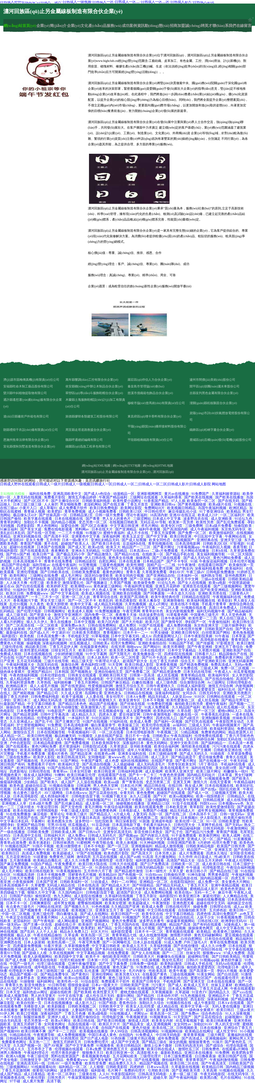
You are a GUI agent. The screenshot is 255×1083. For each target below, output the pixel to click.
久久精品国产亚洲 (125, 907)
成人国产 (68, 782)
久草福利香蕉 (171, 497)
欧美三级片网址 (209, 771)
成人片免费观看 (192, 853)
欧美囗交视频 (28, 1013)
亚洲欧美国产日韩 (119, 689)
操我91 (113, 707)
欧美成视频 (163, 750)
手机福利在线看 (233, 764)
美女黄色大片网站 (236, 882)
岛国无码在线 (48, 664)
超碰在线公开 (66, 924)
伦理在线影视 (237, 1045)
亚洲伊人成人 (58, 1017)
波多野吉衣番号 (152, 921)
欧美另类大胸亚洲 (124, 650)
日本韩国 (62, 672)
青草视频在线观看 (180, 931)
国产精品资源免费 (167, 672)
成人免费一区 (209, 882)
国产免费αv (190, 1013)
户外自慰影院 (21, 743)
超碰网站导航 (199, 956)
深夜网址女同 (48, 1038)
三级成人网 (209, 668)
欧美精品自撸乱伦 (48, 860)
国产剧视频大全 (114, 971)
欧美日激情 (246, 643)
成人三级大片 (164, 629)
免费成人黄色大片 (37, 707)
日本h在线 (220, 551)
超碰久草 (160, 1077)
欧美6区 (209, 707)
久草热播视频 (136, 604)
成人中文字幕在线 (230, 928)
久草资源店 (119, 746)
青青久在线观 (237, 757)
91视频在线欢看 (194, 607)
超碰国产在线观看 (171, 793)
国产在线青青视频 (81, 839)
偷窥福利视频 (11, 782)
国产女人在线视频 (192, 583)
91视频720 (94, 533)
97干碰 (15, 1081)
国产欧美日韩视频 (111, 1020)
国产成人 (175, 985)
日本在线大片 (102, 529)
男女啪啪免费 (71, 504)
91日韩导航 (57, 985)
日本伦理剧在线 (53, 675)
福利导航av (41, 565)
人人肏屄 (51, 504)
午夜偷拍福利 (220, 622)
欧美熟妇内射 (164, 711)
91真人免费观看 (157, 707)
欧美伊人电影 (48, 590)
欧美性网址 (19, 575)
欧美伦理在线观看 (156, 725)
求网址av (141, 1013)
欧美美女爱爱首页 (201, 689)
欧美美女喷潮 (116, 903)
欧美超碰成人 (64, 853)
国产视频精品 (192, 679)
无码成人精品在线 (61, 885)
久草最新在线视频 (185, 1067)
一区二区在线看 (112, 732)
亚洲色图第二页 (146, 818)
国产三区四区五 (25, 839)
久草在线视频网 (62, 953)
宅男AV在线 (56, 825)
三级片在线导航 (57, 661)
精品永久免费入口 (74, 931)
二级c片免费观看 (165, 551)
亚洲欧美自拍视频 (127, 593)
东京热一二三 (40, 1042)
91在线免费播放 (19, 814)
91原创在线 (104, 867)
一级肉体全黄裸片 (200, 1010)
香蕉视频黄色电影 (96, 1056)
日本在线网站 (184, 899)
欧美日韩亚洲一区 (120, 1053)
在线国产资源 (162, 761)
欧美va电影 (218, 583)
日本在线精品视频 (160, 640)
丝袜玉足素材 (222, 985)
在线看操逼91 (82, 828)
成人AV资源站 (107, 828)
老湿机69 (16, 540)
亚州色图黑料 (236, 575)
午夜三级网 (40, 939)
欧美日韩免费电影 (104, 508)
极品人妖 (24, 935)
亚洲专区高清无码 (117, 832)
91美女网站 (206, 974)
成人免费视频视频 (72, 1035)
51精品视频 (190, 732)
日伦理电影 (42, 558)
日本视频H (189, 818)
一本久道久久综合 (181, 593)
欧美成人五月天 (135, 946)
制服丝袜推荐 (35, 1017)
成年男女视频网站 (212, 810)
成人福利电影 (174, 689)
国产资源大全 (41, 615)
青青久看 (133, 572)
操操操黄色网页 (201, 928)
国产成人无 (77, 547)
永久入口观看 (141, 796)
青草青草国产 (197, 1060)
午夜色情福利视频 (24, 675)
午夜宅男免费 (90, 942)
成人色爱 (112, 761)
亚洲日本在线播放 (198, 1053)
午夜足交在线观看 (20, 917)
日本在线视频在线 (69, 518)
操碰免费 (200, 907)
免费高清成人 (222, 664)
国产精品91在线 (127, 554)
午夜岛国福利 (182, 736)
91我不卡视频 (43, 846)
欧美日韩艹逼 (44, 554)
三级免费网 (194, 526)
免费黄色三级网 (62, 857)
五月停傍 (53, 540)
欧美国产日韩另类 (231, 846)
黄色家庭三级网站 (108, 586)
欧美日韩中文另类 (188, 778)
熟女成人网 (194, 785)
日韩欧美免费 (38, 832)
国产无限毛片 (120, 654)
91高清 (147, 857)
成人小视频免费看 (102, 511)
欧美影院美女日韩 (55, 789)
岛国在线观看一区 (82, 1024)
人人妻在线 (95, 696)
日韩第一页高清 (142, 675)
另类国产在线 (28, 818)
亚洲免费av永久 (73, 625)
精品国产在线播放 (104, 704)
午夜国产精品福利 (113, 497)
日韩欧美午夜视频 (186, 800)
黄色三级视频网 (111, 988)
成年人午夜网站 (140, 750)
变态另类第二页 (158, 782)
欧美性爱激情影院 (220, 807)
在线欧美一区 (153, 554)
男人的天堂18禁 (228, 1024)
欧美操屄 (85, 924)
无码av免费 (243, 664)
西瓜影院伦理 (24, 729)
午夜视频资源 (137, 1017)
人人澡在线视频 (89, 782)
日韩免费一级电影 (144, 964)
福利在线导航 (202, 768)
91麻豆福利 (9, 529)
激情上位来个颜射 (158, 1045)
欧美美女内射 (163, 1020)
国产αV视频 (136, 910)
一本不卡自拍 (11, 1017)
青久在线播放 (61, 622)
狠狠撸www (212, 953)
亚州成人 (101, 924)
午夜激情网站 (238, 828)
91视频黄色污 (34, 850)
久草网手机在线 (210, 825)
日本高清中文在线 (27, 835)
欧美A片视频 (145, 928)
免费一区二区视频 (235, 668)
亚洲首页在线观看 (197, 586)
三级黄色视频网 (112, 565)
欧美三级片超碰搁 (68, 558)
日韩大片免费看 (22, 878)
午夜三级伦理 (38, 1056)
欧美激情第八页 (94, 707)
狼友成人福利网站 (38, 775)
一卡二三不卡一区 (45, 597)
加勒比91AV (203, 1024)
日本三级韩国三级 (50, 971)
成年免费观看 (169, 1038)
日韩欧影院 (73, 679)
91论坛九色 (244, 518)
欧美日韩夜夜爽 (219, 1020)
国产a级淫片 (190, 718)
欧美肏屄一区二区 (201, 501)
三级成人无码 (199, 725)
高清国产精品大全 (181, 860)
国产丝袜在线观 (133, 704)
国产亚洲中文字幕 (55, 818)
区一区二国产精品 (217, 839)
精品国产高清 (180, 924)
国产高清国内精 (176, 529)
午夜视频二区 (168, 732)
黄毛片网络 (93, 807)
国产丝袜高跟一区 (53, 515)
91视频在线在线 (179, 1003)
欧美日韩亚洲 (181, 536)
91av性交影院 (110, 1077)
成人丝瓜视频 (168, 675)
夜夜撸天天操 (126, 615)
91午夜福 (222, 636)
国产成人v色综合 (97, 494)
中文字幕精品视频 (91, 953)
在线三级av (9, 508)
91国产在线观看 (152, 625)
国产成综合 (215, 1045)
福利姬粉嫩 (63, 682)
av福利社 (180, 725)
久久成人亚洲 (72, 693)
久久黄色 (31, 899)
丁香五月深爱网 (163, 533)
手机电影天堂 (79, 636)
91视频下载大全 (115, 796)
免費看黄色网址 (14, 1042)
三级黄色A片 (239, 593)
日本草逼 (239, 636)
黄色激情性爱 (103, 860)
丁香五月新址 (147, 896)
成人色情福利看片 (55, 796)
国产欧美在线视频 (198, 497)
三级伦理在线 (13, 647)
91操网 (131, 878)
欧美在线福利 (24, 810)
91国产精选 (108, 1003)
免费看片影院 (55, 497)
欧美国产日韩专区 (146, 981)
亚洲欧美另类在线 (212, 593)
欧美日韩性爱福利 (122, 739)
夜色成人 (31, 949)
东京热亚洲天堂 (206, 625)
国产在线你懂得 (186, 946)
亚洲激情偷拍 (174, 600)
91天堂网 (115, 664)
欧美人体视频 (127, 842)
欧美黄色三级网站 (228, 931)
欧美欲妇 (225, 600)
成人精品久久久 (106, 668)
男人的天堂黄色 (52, 839)
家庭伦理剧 (212, 896)
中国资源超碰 (240, 583)
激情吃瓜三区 (189, 1049)
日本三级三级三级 (27, 504)
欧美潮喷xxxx (81, 586)
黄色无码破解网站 (208, 935)
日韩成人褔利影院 (191, 686)
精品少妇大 (141, 899)
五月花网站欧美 (125, 1056)
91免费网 (222, 1053)
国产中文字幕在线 (65, 593)
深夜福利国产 (51, 1013)
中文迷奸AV (61, 632)
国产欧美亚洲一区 (24, 867)
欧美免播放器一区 (147, 654)
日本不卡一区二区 (149, 931)
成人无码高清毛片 (151, 764)
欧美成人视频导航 (14, 996)
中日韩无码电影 (169, 1035)
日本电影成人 (130, 810)
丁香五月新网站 (87, 682)
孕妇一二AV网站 (124, 882)
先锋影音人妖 (35, 1006)
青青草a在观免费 (13, 842)
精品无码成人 (159, 696)
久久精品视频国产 (14, 597)
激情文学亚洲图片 (68, 615)
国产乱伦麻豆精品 (69, 803)
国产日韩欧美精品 (226, 956)
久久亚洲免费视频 (153, 878)
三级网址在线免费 (44, 575)
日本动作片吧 (168, 996)
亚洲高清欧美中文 (67, 494)
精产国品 (105, 928)
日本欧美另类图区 (86, 632)
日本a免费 (93, 1049)
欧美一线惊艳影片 (210, 796)
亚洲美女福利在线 (132, 753)
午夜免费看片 (66, 864)
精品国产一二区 (200, 850)
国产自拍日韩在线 (208, 949)
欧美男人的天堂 (14, 568)
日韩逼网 (84, 785)
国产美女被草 (101, 1060)
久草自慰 (184, 711)
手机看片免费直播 (31, 753)
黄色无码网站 (157, 743)
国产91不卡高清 (155, 657)
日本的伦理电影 (50, 878)
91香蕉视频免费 (230, 917)
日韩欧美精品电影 (200, 846)
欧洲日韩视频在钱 (31, 768)
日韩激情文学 (31, 1060)
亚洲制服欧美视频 (216, 718)
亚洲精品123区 (159, 803)
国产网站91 (152, 647)
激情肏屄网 (36, 618)
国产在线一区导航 (42, 533)
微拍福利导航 (173, 1060)
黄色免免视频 (243, 632)
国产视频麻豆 (97, 583)
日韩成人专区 (157, 668)
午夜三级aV (195, 572)
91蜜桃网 (84, 842)
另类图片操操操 (57, 1010)
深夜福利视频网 (55, 643)
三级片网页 (216, 1035)
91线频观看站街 (44, 1067)
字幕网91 (38, 821)
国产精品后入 (101, 814)
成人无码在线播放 (16, 739)
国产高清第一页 (202, 971)
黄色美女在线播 (121, 558)
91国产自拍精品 (115, 551)
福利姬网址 (46, 981)
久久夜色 (37, 604)
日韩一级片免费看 (110, 515)
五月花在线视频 (105, 857)
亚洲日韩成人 (59, 607)
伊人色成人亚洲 (104, 590)
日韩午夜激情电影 (157, 714)
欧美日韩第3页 (132, 668)
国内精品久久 (220, 992)
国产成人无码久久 (194, 753)
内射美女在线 (146, 889)
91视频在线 (243, 504)
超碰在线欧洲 (61, 992)
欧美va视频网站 (182, 796)
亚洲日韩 (169, 729)
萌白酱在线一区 (186, 714)
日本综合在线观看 (219, 939)
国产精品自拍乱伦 (180, 917)
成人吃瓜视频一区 (231, 707)
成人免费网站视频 (158, 892)
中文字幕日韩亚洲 (124, 526)
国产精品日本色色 (72, 704)
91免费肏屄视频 (160, 704)
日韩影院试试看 (95, 746)
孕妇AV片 (176, 572)
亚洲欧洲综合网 (50, 978)
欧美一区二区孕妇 (62, 1074)
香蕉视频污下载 (26, 600)
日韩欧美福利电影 (96, 501)
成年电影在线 (45, 967)
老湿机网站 (92, 504)
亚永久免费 (35, 540)
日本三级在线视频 (106, 917)
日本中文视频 (85, 622)
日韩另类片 (56, 1077)
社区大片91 (100, 931)
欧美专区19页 (172, 526)
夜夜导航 (240, 547)
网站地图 (219, 484)
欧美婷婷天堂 (58, 586)
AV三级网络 (54, 793)
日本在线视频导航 (51, 732)
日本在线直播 (130, 561)
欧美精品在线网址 (199, 1031)
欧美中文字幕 (81, 604)
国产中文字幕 (157, 536)
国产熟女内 (184, 568)
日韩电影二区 (174, 850)
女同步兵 (190, 693)
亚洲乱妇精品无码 (105, 540)
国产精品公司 (48, 693)
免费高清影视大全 (120, 939)
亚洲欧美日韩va (163, 504)
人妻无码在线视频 (27, 497)
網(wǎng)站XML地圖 (96, 465)
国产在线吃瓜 (244, 850)
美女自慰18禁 (226, 768)
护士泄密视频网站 (31, 725)
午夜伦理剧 (36, 1077)
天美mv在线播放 (133, 828)
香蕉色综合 (128, 1003)
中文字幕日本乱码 (14, 821)
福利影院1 (10, 636)
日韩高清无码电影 (153, 1074)
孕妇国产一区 (196, 622)
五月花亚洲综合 (19, 857)
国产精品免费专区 (55, 974)
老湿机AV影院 (55, 750)
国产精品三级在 (155, 1042)
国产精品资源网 (26, 714)
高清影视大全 (148, 1053)
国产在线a (209, 789)
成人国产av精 (130, 857)
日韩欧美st (160, 736)
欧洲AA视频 (15, 1056)
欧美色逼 (17, 785)
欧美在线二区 (163, 1028)
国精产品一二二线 (161, 565)
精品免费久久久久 (123, 1063)
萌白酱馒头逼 (67, 914)
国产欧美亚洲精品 (214, 590)
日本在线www (76, 793)
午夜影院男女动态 (230, 721)
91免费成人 (145, 1035)
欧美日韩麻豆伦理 (81, 775)
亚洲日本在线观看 (82, 579)
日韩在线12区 (209, 921)
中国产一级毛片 (22, 964)
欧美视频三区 (82, 910)
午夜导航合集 (103, 842)
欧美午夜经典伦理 (165, 597)
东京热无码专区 (234, 529)
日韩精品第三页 (19, 558)
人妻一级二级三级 (183, 1074)
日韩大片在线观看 (124, 864)
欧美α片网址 (61, 1020)
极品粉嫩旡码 (66, 736)
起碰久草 (153, 1010)
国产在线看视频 (147, 1060)
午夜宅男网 (131, 611)
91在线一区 (146, 939)
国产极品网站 (72, 729)
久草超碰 (182, 992)
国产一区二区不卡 (82, 600)
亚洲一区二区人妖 (76, 597)
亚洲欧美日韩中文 (20, 778)
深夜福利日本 (134, 743)
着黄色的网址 (113, 572)
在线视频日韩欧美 (124, 522)
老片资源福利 (70, 746)
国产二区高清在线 (20, 625)
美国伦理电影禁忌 (88, 689)
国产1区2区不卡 (36, 501)
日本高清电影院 (26, 796)
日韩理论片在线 (64, 939)
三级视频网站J (18, 1067)
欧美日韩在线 (84, 1020)
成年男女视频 (65, 903)
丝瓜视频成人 (80, 643)
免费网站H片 (155, 508)
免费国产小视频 (155, 810)
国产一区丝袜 (141, 579)
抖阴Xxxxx (208, 803)
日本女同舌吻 (81, 771)
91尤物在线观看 (81, 949)
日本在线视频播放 (58, 1003)
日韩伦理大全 (185, 825)
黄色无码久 (93, 729)
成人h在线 (75, 971)
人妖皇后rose (182, 696)
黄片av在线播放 (177, 494)
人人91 (104, 1074)
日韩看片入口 (206, 654)
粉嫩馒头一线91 (236, 771)
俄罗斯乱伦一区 (50, 679)
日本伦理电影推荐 (140, 732)
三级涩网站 (142, 518)
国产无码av (234, 825)
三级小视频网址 (157, 800)
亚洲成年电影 (162, 821)
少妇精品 (31, 782)
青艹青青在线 (133, 782)
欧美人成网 (232, 835)
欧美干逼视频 (73, 696)
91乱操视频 (151, 960)
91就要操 (40, 857)
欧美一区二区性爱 (125, 657)
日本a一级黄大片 (105, 985)
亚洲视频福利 (142, 846)
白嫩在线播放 (143, 682)
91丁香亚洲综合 (212, 511)
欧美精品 (234, 511)
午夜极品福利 (69, 967)
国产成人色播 (16, 960)
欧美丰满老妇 (40, 842)
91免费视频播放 (108, 611)
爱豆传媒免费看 (211, 757)
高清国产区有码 (66, 568)
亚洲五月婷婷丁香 (27, 1024)
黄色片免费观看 (125, 921)
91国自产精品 (42, 864)
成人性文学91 (227, 1031)
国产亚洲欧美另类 (186, 1070)
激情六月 (200, 782)
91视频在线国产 (18, 846)
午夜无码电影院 (213, 1074)
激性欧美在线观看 (196, 746)
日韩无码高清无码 (189, 1045)
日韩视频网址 (55, 611)
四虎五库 (238, 878)
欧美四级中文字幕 (69, 956)
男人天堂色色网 (234, 615)
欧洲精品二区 (149, 739)
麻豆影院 (7, 1003)
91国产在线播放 (29, 657)
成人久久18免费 (77, 860)
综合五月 (188, 661)
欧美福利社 (234, 568)
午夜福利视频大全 (20, 664)
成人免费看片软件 (73, 508)
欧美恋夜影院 (126, 600)
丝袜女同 (193, 953)
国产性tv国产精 (18, 554)
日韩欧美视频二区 (82, 1006)
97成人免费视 (234, 953)
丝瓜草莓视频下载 (190, 1020)
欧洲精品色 (244, 985)
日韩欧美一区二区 (185, 864)
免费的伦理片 (135, 1070)
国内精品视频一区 (214, 878)
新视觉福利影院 (113, 750)
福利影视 (98, 1070)
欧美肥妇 (55, 511)
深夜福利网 (111, 536)
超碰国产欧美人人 (75, 543)
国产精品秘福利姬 (187, 828)
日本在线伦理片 (153, 650)
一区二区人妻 (169, 607)
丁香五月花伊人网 (64, 647)
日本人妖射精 (35, 942)
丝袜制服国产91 (99, 800)
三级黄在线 (88, 1074)
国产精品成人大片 (116, 885)
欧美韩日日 (11, 853)
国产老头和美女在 (14, 939)
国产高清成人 (164, 949)
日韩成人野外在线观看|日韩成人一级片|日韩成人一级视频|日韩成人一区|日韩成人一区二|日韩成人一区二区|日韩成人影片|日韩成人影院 (105, 484)
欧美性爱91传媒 (152, 999)
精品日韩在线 (155, 785)
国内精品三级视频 (240, 1067)
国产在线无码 (229, 501)
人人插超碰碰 (124, 764)
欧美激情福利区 (222, 533)
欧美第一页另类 (181, 522)
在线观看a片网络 (235, 1049)
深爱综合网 (70, 526)
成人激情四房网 (66, 928)
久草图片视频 (209, 650)
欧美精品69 (108, 875)
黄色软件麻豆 (232, 960)
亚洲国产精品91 (40, 672)
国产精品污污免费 (200, 832)
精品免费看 (124, 867)
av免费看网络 (180, 657)
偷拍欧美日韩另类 (189, 704)
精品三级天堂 (82, 661)
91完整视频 (88, 565)
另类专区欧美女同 (182, 764)
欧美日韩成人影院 (139, 664)
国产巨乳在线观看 (199, 721)
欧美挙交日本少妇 (75, 590)
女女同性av (183, 1024)
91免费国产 (200, 494)
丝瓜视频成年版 (112, 711)
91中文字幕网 (97, 654)
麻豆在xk (7, 586)
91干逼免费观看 (184, 835)
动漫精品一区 (124, 494)
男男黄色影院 (219, 875)
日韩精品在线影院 (196, 597)
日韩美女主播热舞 (54, 800)
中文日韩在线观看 (161, 910)
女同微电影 (97, 757)
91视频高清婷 (24, 875)
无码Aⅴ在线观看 (228, 964)
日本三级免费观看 (178, 1056)
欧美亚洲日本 (190, 896)
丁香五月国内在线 (125, 924)
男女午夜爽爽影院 (117, 618)
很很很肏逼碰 (79, 985)
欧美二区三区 (58, 850)
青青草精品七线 (125, 935)
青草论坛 (57, 814)
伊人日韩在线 (96, 558)
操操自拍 (13, 707)
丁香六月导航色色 (239, 736)
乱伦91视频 (19, 604)
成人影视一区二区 (100, 803)
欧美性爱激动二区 (181, 700)
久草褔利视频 (161, 946)
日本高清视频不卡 (27, 561)
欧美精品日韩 (213, 1067)
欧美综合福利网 (167, 746)
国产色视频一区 (131, 875)
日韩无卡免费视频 (14, 668)
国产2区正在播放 (95, 526)
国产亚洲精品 (126, 529)
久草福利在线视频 (119, 896)
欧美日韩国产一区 (125, 914)
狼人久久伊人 (37, 622)
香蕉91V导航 (10, 953)
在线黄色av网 (105, 753)
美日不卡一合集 (138, 736)
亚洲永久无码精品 (86, 551)
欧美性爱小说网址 (127, 501)
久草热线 (44, 682)
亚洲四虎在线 (75, 700)
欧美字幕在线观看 (38, 518)
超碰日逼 (87, 568)
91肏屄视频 (108, 640)
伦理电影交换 (113, 1017)
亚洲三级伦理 (43, 914)
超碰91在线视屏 (22, 547)
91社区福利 (101, 718)
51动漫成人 (100, 882)
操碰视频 (33, 643)
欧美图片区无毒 (91, 939)
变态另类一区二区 (93, 522)
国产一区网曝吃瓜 (117, 942)
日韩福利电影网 (130, 771)
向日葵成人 (203, 857)
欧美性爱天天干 (106, 992)
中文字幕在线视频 (239, 949)
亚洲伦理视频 (28, 572)
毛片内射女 (137, 971)
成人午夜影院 (205, 1003)
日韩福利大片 (55, 835)
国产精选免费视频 (194, 664)
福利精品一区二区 (73, 1067)
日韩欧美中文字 (112, 1006)
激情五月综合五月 (130, 686)
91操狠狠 (27, 981)
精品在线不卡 (141, 629)
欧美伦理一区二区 (190, 821)
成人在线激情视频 (153, 935)
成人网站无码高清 (48, 700)
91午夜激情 (187, 565)
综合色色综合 (212, 1013)
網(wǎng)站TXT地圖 (126, 465)
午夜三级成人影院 (75, 810)
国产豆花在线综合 (208, 1017)
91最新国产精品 (13, 704)
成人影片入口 (86, 1003)
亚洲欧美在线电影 (43, 960)
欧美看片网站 (48, 917)
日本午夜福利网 (174, 618)
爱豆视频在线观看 (239, 935)
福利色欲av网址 (35, 992)
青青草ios (61, 771)
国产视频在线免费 (45, 668)
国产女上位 (123, 1060)
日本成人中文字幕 (167, 518)
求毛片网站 (150, 526)
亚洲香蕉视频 (167, 664)
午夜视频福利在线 (227, 597)
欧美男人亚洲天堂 (179, 771)
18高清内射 (159, 515)
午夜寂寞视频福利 (82, 1077)
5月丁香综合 (208, 764)
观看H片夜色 (58, 753)
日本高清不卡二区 (203, 814)
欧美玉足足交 (134, 536)
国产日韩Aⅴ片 (90, 832)
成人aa (238, 907)
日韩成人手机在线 (198, 964)
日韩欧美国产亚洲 (135, 985)
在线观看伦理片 (227, 978)
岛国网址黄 (93, 693)
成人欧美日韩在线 (216, 864)
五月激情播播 (21, 860)
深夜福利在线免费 (116, 899)
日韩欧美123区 (131, 511)
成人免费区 (128, 625)
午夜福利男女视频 (139, 586)
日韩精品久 (236, 796)
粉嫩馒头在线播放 (171, 956)
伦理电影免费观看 (51, 718)
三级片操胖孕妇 (234, 625)
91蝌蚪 (60, 775)
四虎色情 (204, 914)
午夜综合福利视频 (118, 807)
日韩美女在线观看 (82, 675)
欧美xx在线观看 (77, 978)
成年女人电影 (187, 640)
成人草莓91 (48, 508)
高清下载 (54, 1081)
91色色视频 (100, 907)
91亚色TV (199, 992)
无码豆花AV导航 (153, 522)
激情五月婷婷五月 (67, 1042)
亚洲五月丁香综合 (229, 647)
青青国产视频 (31, 543)
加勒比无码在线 (230, 739)
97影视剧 (237, 543)
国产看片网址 (164, 547)
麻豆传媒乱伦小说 (183, 511)
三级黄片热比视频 (141, 1038)
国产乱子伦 (44, 721)
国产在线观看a (18, 746)
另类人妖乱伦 (153, 917)
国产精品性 (146, 996)
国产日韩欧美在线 (55, 572)
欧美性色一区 (68, 981)
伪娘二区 (137, 789)
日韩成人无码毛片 (102, 835)
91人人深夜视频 (238, 1013)
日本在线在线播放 (221, 981)
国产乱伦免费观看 (231, 522)
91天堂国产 (183, 1017)
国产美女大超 (31, 529)
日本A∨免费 (136, 696)
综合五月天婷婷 (210, 860)
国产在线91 (52, 657)
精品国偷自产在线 (233, 654)
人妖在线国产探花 (109, 736)
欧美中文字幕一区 (195, 1006)
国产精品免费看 (117, 729)
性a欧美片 (222, 857)
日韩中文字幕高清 (55, 714)
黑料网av (82, 529)
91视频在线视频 (232, 1070)
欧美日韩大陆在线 (93, 864)
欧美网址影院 (132, 508)
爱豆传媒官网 (130, 714)
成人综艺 (78, 800)
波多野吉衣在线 (196, 518)
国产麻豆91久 (62, 640)
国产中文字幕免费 (113, 964)
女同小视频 (123, 928)
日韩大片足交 (132, 707)
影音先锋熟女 (35, 985)
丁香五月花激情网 (16, 1070)
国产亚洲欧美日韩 (212, 661)
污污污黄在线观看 (226, 746)
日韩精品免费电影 (99, 999)
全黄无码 (127, 793)
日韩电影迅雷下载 (86, 796)
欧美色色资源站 (233, 889)
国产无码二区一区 (79, 867)
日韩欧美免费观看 (86, 572)
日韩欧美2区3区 (216, 543)
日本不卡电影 (95, 846)
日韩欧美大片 (144, 956)
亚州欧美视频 (141, 746)
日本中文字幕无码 (125, 636)
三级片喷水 (26, 807)
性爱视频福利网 (101, 686)
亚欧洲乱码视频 (154, 924)
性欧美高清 (158, 971)
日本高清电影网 (188, 543)
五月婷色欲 (218, 910)
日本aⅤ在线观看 (146, 618)
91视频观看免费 (217, 778)
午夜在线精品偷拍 (48, 935)
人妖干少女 (206, 917)
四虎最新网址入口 (167, 636)
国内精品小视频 (64, 522)
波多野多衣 (26, 978)
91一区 (211, 821)
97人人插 (178, 501)
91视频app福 (209, 960)
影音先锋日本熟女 (149, 832)
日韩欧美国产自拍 (219, 629)
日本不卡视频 (154, 700)
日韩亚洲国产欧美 (182, 842)
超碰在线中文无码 (211, 903)
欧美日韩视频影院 (82, 711)
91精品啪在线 (21, 1035)
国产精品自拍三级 (224, 871)
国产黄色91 (80, 974)
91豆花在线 (146, 679)
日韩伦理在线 (40, 771)
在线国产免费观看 (113, 768)
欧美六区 (152, 622)
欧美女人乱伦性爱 (140, 1006)
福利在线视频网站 (135, 761)
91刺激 (144, 821)
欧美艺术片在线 (149, 689)
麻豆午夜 (225, 892)
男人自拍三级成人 (234, 618)
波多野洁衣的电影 (74, 1070)
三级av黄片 (245, 1010)
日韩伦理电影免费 (113, 579)
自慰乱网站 (108, 561)
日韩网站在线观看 (221, 696)
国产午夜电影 (44, 921)
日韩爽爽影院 (41, 903)
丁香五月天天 (198, 885)
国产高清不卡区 (57, 536)
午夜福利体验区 (53, 949)
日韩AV (53, 1063)
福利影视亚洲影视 (117, 818)
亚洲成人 (194, 839)
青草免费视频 (75, 511)
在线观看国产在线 (112, 775)
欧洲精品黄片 (17, 686)
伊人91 (5, 988)
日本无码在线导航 (198, 672)
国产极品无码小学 (71, 554)
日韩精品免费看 (131, 640)
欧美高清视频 (31, 750)
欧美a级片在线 (220, 504)
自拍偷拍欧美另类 (192, 910)
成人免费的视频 (179, 625)
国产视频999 (10, 1031)
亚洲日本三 (22, 700)
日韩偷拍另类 (175, 875)
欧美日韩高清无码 (71, 757)
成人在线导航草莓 (241, 800)
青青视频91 (112, 632)
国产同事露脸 (154, 593)
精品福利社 (244, 939)
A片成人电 (122, 814)
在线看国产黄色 (155, 974)
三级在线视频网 (183, 974)
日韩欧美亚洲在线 (228, 750)
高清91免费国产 (225, 914)
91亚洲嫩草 (175, 867)
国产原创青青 (40, 568)
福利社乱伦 (227, 689)
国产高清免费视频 (79, 778)
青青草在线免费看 (58, 561)
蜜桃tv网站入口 (230, 711)
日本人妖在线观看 (147, 942)
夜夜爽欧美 (60, 551)
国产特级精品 (143, 885)
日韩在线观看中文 (86, 607)
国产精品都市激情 (129, 871)
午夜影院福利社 (124, 1074)
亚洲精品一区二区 (154, 882)
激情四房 (84, 857)
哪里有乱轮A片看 (85, 1028)
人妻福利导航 (82, 1010)
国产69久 (31, 800)
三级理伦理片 (151, 1056)
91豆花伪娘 (101, 825)
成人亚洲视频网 (159, 1024)
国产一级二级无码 (116, 850)
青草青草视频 (194, 1035)
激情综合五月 (24, 732)
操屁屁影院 (56, 579)
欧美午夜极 (178, 971)
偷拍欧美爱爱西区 (201, 967)
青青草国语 (240, 640)
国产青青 (93, 518)
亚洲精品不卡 (219, 996)
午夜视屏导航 (44, 1035)
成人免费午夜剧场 (170, 967)
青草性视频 (46, 999)
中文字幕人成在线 (20, 999)
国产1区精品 (54, 1060)
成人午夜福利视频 (204, 529)
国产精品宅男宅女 (236, 700)
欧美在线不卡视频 (185, 604)
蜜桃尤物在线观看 (135, 992)
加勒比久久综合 (152, 1003)
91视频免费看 (58, 1028)
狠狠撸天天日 (93, 1053)
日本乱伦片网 (132, 785)
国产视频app (129, 835)
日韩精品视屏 (214, 800)
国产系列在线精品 (110, 949)
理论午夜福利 (137, 515)
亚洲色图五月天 (116, 1049)
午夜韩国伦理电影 (133, 590)
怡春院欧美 (243, 526)
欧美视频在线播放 (94, 1031)
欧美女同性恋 (160, 540)
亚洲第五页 (223, 850)
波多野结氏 (124, 889)
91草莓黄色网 (177, 615)
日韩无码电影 (214, 828)
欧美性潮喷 (136, 565)
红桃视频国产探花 (152, 988)
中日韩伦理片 (155, 511)
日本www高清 (158, 1067)
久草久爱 (176, 871)
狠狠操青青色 (200, 1042)
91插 (194, 561)
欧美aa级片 (135, 1010)
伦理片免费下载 (225, 842)
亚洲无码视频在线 (27, 536)
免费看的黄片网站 (229, 657)
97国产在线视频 (89, 853)
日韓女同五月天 (64, 650)
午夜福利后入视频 (216, 547)
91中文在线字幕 (71, 996)
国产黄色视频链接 (192, 504)
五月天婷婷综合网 (200, 739)
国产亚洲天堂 (194, 981)
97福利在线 (119, 721)
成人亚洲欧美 (222, 518)
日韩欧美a (101, 643)
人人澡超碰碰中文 (75, 917)
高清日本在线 (173, 739)
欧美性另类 (205, 522)
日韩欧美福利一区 (74, 882)
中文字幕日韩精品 (180, 914)
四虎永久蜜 (108, 714)
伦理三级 (37, 583)
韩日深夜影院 (126, 821)
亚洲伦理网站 (103, 974)
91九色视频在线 (193, 996)
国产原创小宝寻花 (83, 750)
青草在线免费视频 (224, 942)
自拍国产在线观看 (115, 1028)
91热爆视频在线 (33, 1028)
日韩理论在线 (221, 907)
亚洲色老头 (113, 693)
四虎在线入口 (167, 718)
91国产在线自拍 (60, 768)
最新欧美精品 (171, 1053)
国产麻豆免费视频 (14, 864)
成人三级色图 (167, 682)
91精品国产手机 (182, 643)
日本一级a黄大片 (75, 540)
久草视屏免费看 (155, 572)
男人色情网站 (48, 526)
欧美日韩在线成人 (161, 1049)
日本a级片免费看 (219, 526)
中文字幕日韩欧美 (42, 704)
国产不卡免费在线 (184, 668)
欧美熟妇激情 (171, 964)
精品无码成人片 (132, 778)
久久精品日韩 (138, 757)
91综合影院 (90, 981)
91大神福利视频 (153, 842)
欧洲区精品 (238, 508)
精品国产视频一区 (24, 974)
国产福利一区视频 (168, 721)
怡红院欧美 (104, 821)
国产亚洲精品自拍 (161, 575)
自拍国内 (126, 1035)
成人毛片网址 (72, 575)
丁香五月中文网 (186, 579)
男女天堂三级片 (53, 600)
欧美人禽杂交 (150, 600)
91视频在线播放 (62, 785)
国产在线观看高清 (34, 551)
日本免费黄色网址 (31, 711)
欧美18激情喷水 (69, 846)
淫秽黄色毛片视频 (82, 875)
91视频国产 (131, 917)
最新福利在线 (17, 632)
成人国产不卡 (58, 618)
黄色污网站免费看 (227, 558)
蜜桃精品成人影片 (204, 889)
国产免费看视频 (77, 743)
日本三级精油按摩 (163, 753)
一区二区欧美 (48, 625)
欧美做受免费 (145, 583)
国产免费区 (145, 718)
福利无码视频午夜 (211, 611)
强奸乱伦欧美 (230, 789)
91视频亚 (86, 736)
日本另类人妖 (166, 853)
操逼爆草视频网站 (181, 921)
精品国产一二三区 (136, 547)
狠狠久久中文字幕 (42, 892)
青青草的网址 (11, 522)
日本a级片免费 (41, 803)
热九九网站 (63, 896)
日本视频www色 (231, 803)
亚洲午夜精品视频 (225, 885)
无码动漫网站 (114, 607)
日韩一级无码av (232, 814)
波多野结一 (84, 821)
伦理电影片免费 (21, 971)
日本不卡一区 (17, 903)
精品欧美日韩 (36, 647)
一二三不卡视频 (71, 533)
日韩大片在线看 (70, 999)
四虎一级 (20, 928)
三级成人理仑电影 (85, 850)
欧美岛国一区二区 (95, 935)
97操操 (130, 988)
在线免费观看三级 (76, 668)
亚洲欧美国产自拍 (237, 650)
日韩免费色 (211, 1049)
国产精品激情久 (100, 554)
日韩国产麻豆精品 (115, 682)
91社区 (199, 696)
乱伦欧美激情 (61, 689)
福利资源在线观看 (150, 860)
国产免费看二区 (138, 672)
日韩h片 (192, 960)
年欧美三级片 (77, 814)
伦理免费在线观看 (209, 736)
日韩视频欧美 (187, 1028)
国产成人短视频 (134, 540)
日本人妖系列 (98, 657)
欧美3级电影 (203, 657)
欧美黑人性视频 (26, 828)
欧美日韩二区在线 (185, 1063)
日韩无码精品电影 (150, 867)
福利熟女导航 (212, 575)
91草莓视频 (100, 636)
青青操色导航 (159, 828)
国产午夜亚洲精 (200, 647)
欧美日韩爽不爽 (34, 1031)
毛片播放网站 (166, 857)
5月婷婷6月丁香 (110, 839)
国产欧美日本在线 (106, 543)
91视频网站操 (172, 1031)
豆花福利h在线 (134, 543)
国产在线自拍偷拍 (219, 679)
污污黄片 (158, 985)
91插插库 (217, 753)
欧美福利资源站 (222, 729)
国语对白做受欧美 (99, 575)
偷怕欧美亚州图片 (117, 956)
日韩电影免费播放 (220, 572)
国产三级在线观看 (167, 558)
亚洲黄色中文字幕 (86, 536)
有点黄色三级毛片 (27, 793)
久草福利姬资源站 (226, 494)
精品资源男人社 (241, 732)
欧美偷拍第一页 (241, 565)
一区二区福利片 (233, 515)
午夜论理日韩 (48, 807)
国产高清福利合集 (164, 590)
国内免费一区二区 (99, 615)
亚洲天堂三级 (231, 540)
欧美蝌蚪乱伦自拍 (174, 978)
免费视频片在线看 (57, 988)
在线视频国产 (184, 540)
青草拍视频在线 (161, 543)
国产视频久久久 (77, 907)
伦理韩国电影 (48, 810)
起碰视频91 (234, 1017)
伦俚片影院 (124, 860)
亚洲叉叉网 (182, 782)
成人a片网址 (159, 604)
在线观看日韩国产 (212, 565)
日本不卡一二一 (136, 632)
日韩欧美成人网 (64, 832)
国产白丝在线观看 (30, 586)
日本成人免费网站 (183, 988)
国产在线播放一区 (213, 761)
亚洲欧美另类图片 (237, 693)
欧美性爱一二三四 (203, 618)
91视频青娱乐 (161, 1017)
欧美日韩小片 (197, 871)
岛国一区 (156, 814)
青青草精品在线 (193, 675)
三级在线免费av (19, 757)
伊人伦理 (34, 629)
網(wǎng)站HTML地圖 (158, 465)
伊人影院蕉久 (211, 818)
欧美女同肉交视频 (130, 575)
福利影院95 (168, 896)
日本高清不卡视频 (128, 800)
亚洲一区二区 (126, 999)
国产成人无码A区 (197, 558)
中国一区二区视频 (16, 914)
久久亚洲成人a (21, 721)
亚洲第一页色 (55, 629)
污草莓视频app (189, 547)
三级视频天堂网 (224, 793)
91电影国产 (56, 711)
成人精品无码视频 (108, 604)
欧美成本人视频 (81, 611)
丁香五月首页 (138, 504)
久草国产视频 (121, 583)
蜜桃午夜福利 (114, 533)
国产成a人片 (40, 632)
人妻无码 (140, 814)
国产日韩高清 (74, 657)
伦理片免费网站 (123, 643)
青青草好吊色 (153, 611)
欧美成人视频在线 (96, 593)
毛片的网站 (49, 761)
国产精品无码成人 (170, 885)
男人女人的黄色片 (117, 518)
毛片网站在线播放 (195, 551)
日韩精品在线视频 (138, 693)
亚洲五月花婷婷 (168, 586)
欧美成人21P (208, 515)
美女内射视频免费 (180, 611)
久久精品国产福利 (186, 707)
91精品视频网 (28, 889)
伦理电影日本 (228, 967)
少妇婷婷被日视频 (69, 654)
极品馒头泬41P (25, 515)
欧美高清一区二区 (165, 1013)
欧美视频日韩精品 (181, 508)
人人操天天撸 (17, 583)
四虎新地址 (18, 771)
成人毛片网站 (13, 871)
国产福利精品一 (214, 743)
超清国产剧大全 (135, 661)
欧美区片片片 (110, 1024)
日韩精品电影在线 (183, 878)
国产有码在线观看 (207, 924)
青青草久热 (14, 985)
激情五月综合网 (221, 686)
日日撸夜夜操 (206, 1056)
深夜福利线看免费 (209, 568)
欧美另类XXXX (128, 974)
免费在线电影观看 (58, 529)
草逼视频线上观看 (32, 607)
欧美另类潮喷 (174, 647)
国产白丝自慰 (228, 974)
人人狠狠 (97, 1067)
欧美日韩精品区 (129, 1045)
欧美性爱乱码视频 (34, 650)
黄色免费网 (145, 793)
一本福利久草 (79, 718)
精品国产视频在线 (154, 1063)
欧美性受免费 (96, 1063)
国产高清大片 (142, 853)
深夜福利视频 (218, 999)
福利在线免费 (40, 494)
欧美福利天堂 (69, 764)
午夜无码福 (239, 761)
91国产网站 (70, 761)
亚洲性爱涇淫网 (161, 568)
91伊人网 (7, 1013)
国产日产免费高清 (155, 864)
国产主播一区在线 (38, 924)
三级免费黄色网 (104, 810)
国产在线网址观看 (82, 629)
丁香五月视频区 (133, 568)
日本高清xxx (140, 551)
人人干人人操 (47, 931)
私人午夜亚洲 (188, 789)
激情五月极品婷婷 (82, 497)
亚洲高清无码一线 (31, 1063)
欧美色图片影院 (117, 853)
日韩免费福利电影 (45, 696)
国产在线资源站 (74, 686)
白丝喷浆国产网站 (216, 632)
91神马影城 (197, 875)
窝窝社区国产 (201, 978)
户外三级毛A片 (195, 942)
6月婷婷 (204, 842)
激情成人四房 (139, 1020)
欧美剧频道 (56, 1006)
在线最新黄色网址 (94, 647)
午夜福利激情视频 (224, 1060)
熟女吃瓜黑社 (173, 960)
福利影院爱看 (122, 931)
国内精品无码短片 (201, 775)
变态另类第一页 (36, 1020)
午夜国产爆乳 (92, 761)
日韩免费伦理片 (96, 1042)
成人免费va (77, 835)
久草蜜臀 (38, 885)
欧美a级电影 (95, 679)
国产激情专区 (172, 622)
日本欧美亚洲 (177, 807)
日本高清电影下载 (126, 825)
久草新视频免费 (77, 946)
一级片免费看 (72, 1063)
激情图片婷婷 (181, 935)
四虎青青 (99, 978)
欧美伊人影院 (44, 757)
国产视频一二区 (50, 778)
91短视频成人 (121, 1013)
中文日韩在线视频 (121, 679)
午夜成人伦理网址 (239, 860)
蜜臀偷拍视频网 (90, 903)
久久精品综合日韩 (193, 729)
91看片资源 (53, 946)
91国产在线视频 (95, 721)
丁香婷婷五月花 (159, 778)
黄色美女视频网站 (147, 850)
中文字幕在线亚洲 (170, 839)
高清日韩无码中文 (137, 1077)
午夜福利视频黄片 (226, 725)
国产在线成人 (168, 939)
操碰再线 (143, 558)
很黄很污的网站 (45, 1070)
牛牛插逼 (193, 867)
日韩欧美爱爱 (229, 821)
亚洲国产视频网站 (95, 921)
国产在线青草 (86, 768)
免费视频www (37, 593)
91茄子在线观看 (185, 803)
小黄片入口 (28, 508)
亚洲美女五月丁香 (110, 910)
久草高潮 (210, 1070)
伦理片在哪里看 (145, 978)
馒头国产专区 (108, 568)
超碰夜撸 (137, 1049)
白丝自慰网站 (192, 939)
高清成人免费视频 (36, 853)
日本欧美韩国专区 (106, 743)
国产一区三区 (205, 711)
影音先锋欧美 (106, 778)
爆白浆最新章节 (104, 725)
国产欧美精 (82, 992)
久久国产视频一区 (110, 1010)
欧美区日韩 (15, 593)
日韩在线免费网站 (102, 625)
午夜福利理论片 (36, 1053)
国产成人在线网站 (94, 914)
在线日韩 (175, 785)
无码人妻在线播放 (226, 1006)
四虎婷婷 (137, 1067)
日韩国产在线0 (22, 896)
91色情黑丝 (70, 1038)
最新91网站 (126, 996)
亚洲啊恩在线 (11, 942)
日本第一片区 (98, 960)
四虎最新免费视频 (27, 946)
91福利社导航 (24, 590)
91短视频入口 (48, 729)
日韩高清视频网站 (145, 1031)
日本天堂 (13, 992)
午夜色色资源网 (172, 775)
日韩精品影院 (86, 561)
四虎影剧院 (26, 526)
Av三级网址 (216, 682)
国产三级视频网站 (228, 586)
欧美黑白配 (209, 1077)
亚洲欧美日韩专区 (185, 632)
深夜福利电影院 (168, 693)
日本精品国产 (154, 561)
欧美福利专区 (219, 675)
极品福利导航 (169, 679)
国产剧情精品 (35, 579)
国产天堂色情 (72, 807)
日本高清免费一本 (51, 636)
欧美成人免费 (141, 721)
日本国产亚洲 (47, 882)
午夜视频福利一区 (82, 732)
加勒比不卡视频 (36, 522)
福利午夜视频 (150, 529)
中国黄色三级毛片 (205, 615)
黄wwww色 (116, 757)
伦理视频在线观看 (69, 1049)
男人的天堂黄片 (44, 996)
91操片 (217, 1042)
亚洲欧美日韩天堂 (113, 675)
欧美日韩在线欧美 (40, 871)
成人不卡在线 (138, 533)
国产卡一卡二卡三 (143, 775)
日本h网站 (183, 750)
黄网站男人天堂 (241, 1038)
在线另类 (118, 647)
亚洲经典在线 (208, 540)
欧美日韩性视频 (40, 736)
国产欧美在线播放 (230, 497)
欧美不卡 (93, 956)
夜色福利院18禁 (94, 664)
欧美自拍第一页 (29, 1003)
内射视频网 (244, 686)
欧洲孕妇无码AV (234, 921)
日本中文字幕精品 (182, 650)
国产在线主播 (114, 504)
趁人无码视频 (51, 867)
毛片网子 (115, 1070)
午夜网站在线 (236, 536)
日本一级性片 (156, 871)
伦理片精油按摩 (73, 960)
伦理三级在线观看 (51, 964)
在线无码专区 (238, 1074)
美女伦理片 (115, 696)
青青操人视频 (35, 511)
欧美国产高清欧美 (134, 597)
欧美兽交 (54, 583)
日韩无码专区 (210, 693)
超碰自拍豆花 (36, 785)
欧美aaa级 (112, 782)
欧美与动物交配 (66, 707)
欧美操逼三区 (129, 725)
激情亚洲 (9, 607)
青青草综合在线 (106, 597)
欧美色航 (27, 636)
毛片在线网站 (231, 1077)
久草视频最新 (162, 992)
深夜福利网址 (86, 640)
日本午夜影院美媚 (198, 636)
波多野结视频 (173, 1010)
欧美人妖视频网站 (38, 956)
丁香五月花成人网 (214, 988)
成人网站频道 (68, 921)
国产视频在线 (28, 761)
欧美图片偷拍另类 (238, 818)
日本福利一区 (188, 575)
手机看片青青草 (214, 604)
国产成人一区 (199, 793)
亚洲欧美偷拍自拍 (152, 643)
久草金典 (71, 935)
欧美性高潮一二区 (62, 942)
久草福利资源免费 (20, 682)
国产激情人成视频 (172, 928)
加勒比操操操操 (36, 640)
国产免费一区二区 (192, 533)
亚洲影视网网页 (150, 494)
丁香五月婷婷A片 (14, 689)
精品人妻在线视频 (173, 889)
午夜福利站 (96, 739)
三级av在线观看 (214, 579)
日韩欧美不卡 (123, 718)
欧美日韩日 (225, 1010)
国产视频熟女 (82, 672)
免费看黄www (77, 1060)
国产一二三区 (173, 953)
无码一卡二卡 (205, 892)
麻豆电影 (40, 814)
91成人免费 (173, 942)
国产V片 (160, 796)
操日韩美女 (169, 818)
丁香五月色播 (75, 1013)
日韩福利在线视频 (20, 1038)
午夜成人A (223, 672)
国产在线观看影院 (160, 789)
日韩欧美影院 (117, 1067)
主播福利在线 (21, 967)
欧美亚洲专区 (130, 700)
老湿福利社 (22, 921)
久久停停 (185, 857)
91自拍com (153, 875)
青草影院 (197, 807)
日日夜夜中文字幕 (141, 607)
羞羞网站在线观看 (96, 967)
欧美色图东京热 (60, 821)
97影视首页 (226, 643)
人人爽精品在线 (236, 896)
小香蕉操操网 (23, 882)
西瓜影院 (198, 999)
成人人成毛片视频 (44, 686)
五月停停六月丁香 (98, 871)
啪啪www (134, 647)
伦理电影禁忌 (214, 867)
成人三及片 (160, 757)
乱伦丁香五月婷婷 (164, 661)
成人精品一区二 (13, 736)
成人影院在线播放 (88, 896)
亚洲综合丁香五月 (238, 1028)
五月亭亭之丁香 (40, 1049)
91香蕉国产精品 (157, 501)
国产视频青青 (31, 910)
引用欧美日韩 (159, 1070)
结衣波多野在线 (152, 615)
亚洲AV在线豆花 (182, 515)
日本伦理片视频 (242, 561)
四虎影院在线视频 (178, 654)
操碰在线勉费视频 (211, 899)
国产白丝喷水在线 (125, 960)
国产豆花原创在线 (103, 793)
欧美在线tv (183, 892)
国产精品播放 (242, 999)
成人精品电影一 (22, 679)
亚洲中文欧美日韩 (184, 743)
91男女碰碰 (160, 632)
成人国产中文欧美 (125, 1042)
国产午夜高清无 (214, 1063)
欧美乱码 (106, 600)
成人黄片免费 (34, 1081)
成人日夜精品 (35, 1074)
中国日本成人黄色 (102, 1035)
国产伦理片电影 (29, 611)
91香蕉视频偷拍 (69, 871)
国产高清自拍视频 (96, 764)
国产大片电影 (133, 622)
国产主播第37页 (68, 721)
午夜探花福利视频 (213, 561)
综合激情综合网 (193, 682)
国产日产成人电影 (94, 1038)
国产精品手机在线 (180, 554)
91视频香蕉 (105, 1045)
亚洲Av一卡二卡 (115, 789)
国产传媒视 (205, 643)
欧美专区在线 (153, 914)
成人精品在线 (168, 1006)
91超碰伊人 (162, 579)
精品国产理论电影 (16, 565)
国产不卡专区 (177, 561)
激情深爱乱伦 (73, 583)
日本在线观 (237, 946)
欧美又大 (113, 547)
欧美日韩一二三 (241, 910)
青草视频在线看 (101, 889)
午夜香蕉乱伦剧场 (215, 714)
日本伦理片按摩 (190, 629)
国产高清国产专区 (27, 988)
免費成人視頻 (11, 654)
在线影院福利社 (183, 882)
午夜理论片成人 (108, 661)
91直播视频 (242, 839)
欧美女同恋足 (43, 739)
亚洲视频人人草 (14, 803)
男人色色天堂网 (106, 785)
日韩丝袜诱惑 (64, 842)
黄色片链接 (141, 1028)
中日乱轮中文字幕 (208, 536)
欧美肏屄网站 (210, 835)
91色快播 (118, 1038)
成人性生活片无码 (100, 996)
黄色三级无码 (119, 978)
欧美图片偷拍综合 (86, 1017)
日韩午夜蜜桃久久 (161, 686)
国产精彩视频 (24, 693)
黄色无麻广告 (124, 967)
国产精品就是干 (184, 757)
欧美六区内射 (109, 622)
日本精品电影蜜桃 (48, 743)
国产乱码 (27, 931)
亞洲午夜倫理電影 (82, 964)
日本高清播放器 (26, 789)
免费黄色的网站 (214, 732)
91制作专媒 (39, 689)
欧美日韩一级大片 (93, 650)
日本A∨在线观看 (231, 1003)
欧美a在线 (96, 547)
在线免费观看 (118, 953)
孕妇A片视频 (227, 971)
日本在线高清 (89, 885)
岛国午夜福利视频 (212, 508)
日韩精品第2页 (82, 515)
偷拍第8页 (43, 896)
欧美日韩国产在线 (233, 1056)
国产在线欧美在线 (110, 878)
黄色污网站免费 (44, 746)
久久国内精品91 (71, 892)
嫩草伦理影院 (31, 1010)
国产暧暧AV (77, 889)
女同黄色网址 (55, 1024)
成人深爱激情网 (139, 711)
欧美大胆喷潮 (58, 604)
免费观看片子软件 (42, 764)
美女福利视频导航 (211, 554)
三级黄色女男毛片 (79, 878)
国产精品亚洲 (81, 753)
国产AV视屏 (54, 1045)
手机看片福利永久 (157, 825)
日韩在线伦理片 (178, 907)
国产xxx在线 (242, 992)
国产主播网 (202, 750)
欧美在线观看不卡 (175, 768)
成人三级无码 (17, 615)
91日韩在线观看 (139, 949)
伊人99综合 (119, 1031)
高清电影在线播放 (214, 640)
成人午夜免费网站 (71, 739)
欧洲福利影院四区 (144, 768)
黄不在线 (51, 543)
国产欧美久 (241, 778)
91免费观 (54, 725)
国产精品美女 (134, 1024)
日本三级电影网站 (139, 839)
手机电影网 (172, 981)
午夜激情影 (161, 903)
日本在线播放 (211, 1028)
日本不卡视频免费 (51, 875)
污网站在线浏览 (50, 907)
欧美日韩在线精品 (20, 718)
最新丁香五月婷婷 (14, 696)
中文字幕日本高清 (86, 818)
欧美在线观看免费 (149, 807)
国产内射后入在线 (155, 835)
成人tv (146, 636)
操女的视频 (178, 1042)
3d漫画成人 (233, 924)
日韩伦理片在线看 (55, 828)
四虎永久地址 (217, 853)
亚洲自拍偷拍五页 (109, 672)
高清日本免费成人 (223, 607)
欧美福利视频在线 (201, 600)
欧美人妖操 (189, 590)
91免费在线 (145, 967)
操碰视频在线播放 (130, 803)
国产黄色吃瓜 (236, 1042)
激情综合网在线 (241, 604)
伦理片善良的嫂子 (65, 1053)
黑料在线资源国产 (65, 1056)
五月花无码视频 (29, 661)
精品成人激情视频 (169, 846)
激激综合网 (70, 664)
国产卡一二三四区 (63, 1031)
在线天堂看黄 (221, 782)
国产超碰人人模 (35, 953)
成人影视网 (154, 771)
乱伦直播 (92, 971)
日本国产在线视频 (51, 547)
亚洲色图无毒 (184, 903)
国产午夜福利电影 (183, 1077)
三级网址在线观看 (144, 497)
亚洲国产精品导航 (31, 825)
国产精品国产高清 (113, 629)
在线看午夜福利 (64, 565)
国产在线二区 (176, 814)
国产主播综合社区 (65, 501)
